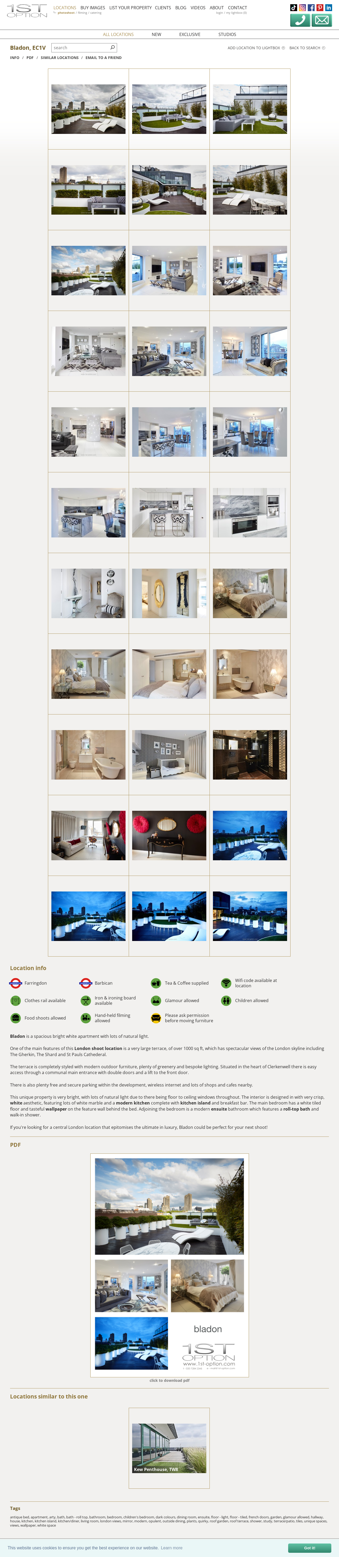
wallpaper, (28, 1525)
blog (180, 8)
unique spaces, (315, 1521)
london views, (111, 1521)
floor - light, (220, 1517)
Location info (28, 968)
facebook (311, 7)
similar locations (60, 57)
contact (237, 8)
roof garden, (220, 1521)
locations (64, 8)
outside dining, (175, 1521)
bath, (61, 1517)
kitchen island (195, 1103)
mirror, (128, 1521)
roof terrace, (240, 1521)
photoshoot (66, 13)
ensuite (219, 1109)
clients (163, 8)
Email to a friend (104, 57)
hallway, (317, 1517)
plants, (192, 1521)
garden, (276, 1517)
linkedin (328, 7)
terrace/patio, (285, 1521)
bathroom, (98, 1517)
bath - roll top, (77, 1517)
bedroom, (115, 1517)
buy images (93, 8)
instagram (302, 7)
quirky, (204, 1521)
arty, (53, 1517)
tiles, (300, 1521)
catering (95, 13)
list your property (130, 8)
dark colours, (166, 1517)
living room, (90, 1521)
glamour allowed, (297, 1517)
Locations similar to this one (49, 1396)
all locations (118, 34)
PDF (15, 1144)
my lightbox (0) (236, 13)
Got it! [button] (309, 1548)
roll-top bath (296, 1109)
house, (15, 1521)
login (219, 13)
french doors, (259, 1517)
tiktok (293, 7)
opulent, (156, 1521)
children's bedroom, (139, 1517)
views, (15, 1525)
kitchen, (28, 1521)
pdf (30, 57)
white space (46, 1525)
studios (227, 34)
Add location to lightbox (256, 47)
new (156, 34)
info (14, 57)
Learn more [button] (171, 1548)
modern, (141, 1521)
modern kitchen (133, 1103)
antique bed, (20, 1517)
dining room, (187, 1517)
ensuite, (204, 1517)
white (16, 1103)
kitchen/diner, (69, 1521)
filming (82, 13)
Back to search (307, 47)
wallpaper (56, 1109)
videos (198, 8)
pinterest (319, 7)
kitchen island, (46, 1521)
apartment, (40, 1517)
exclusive (189, 34)
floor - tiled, (239, 1517)
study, (268, 1521)
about (217, 8)
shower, (256, 1521)
